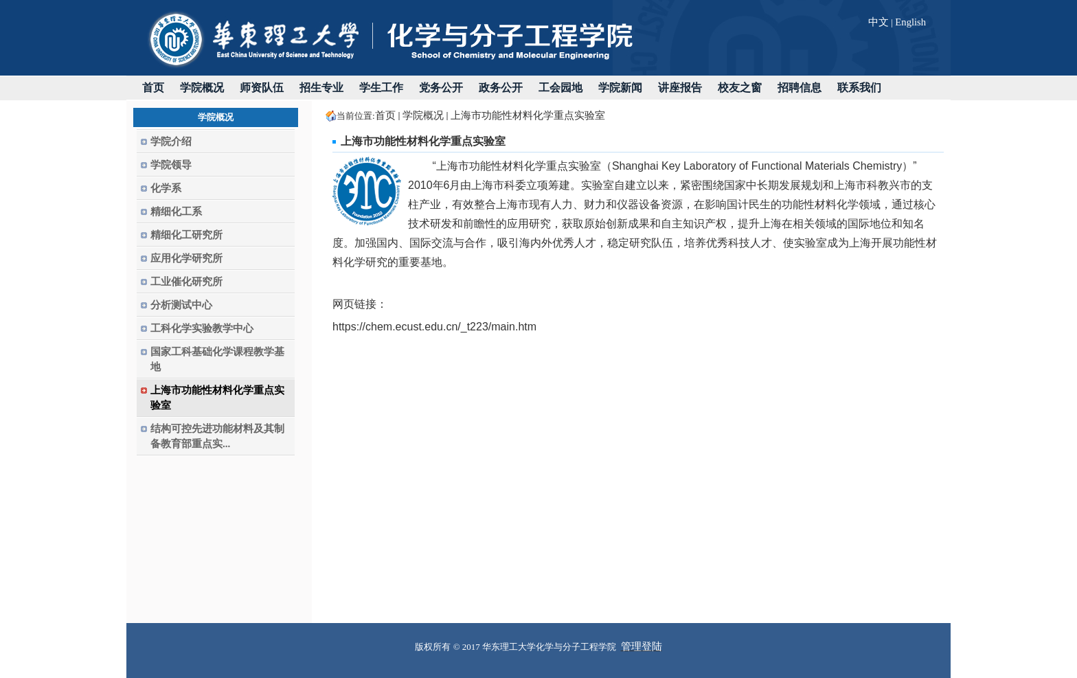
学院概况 (423, 115)
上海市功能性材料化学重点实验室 (528, 115)
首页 (385, 115)
